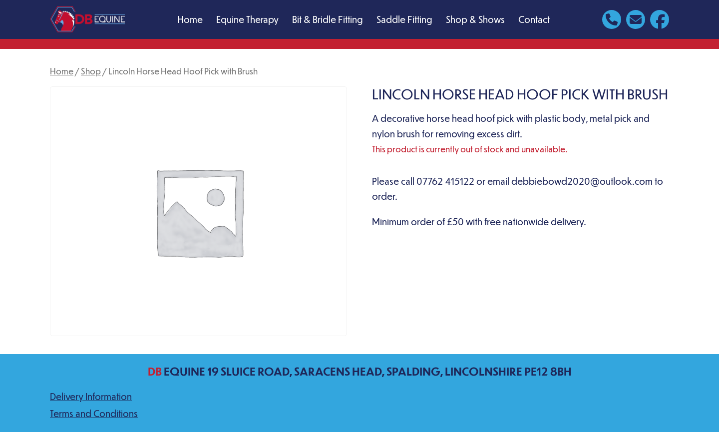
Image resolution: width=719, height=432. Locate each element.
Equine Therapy (247, 19)
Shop (91, 70)
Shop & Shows (475, 19)
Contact (534, 19)
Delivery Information (91, 396)
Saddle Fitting (404, 19)
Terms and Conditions (94, 413)
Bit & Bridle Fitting (327, 19)
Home (190, 19)
